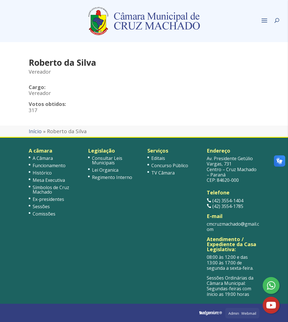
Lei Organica (105, 170)
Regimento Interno (112, 177)
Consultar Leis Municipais (107, 160)
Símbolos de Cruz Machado (51, 189)
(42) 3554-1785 (225, 206)
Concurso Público (169, 165)
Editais (158, 158)
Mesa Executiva (49, 180)
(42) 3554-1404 (225, 201)
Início (35, 131)
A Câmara (43, 158)
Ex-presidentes (48, 199)
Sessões (41, 206)
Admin (233, 313)
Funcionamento (49, 165)
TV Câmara (163, 173)
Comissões (44, 214)
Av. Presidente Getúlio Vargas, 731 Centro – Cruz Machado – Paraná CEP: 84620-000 (231, 169)
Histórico (42, 173)
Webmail (248, 313)
